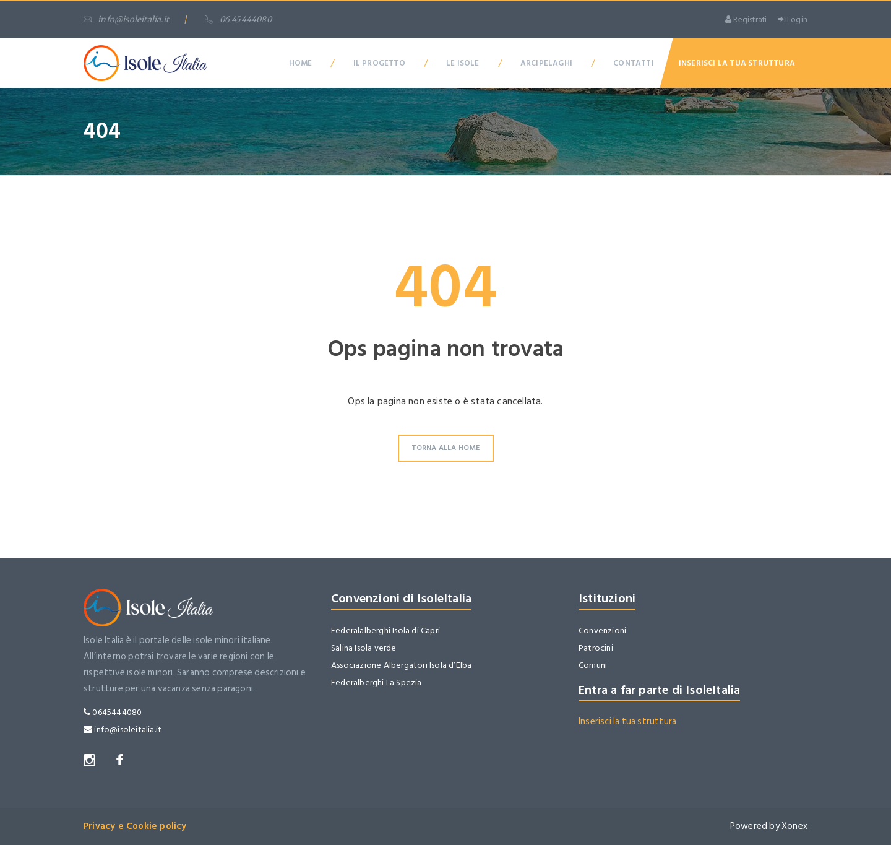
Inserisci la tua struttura (627, 721)
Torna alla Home (445, 448)
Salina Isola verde (364, 648)
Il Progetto (379, 63)
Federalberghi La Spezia (376, 682)
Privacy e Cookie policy (135, 826)
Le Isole (463, 63)
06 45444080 (238, 19)
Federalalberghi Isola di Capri (385, 630)
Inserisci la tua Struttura (737, 63)
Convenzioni (602, 630)
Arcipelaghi (546, 63)
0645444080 (113, 712)
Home (300, 63)
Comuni (593, 665)
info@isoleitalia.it (126, 19)
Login (792, 20)
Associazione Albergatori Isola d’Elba (401, 665)
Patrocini (596, 648)
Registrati (746, 20)
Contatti (633, 63)
